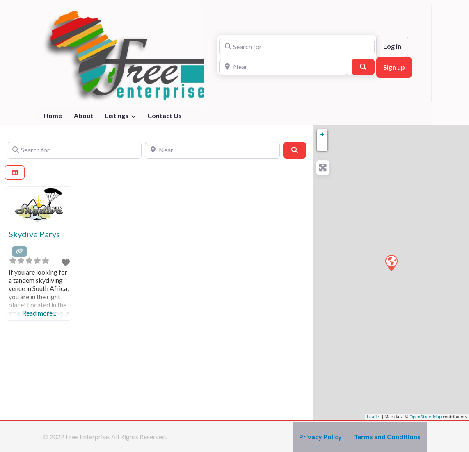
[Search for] (297, 47)
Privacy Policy (320, 437)
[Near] (283, 67)
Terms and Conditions (387, 437)
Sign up (394, 67)
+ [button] (322, 135)
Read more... (39, 313)
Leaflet (374, 417)
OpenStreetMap (426, 417)
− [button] (322, 145)
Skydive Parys (34, 234)
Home (52, 115)
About (83, 115)
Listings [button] (116, 115)
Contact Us (164, 115)
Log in (392, 46)
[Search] (363, 67)
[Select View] (15, 172)
